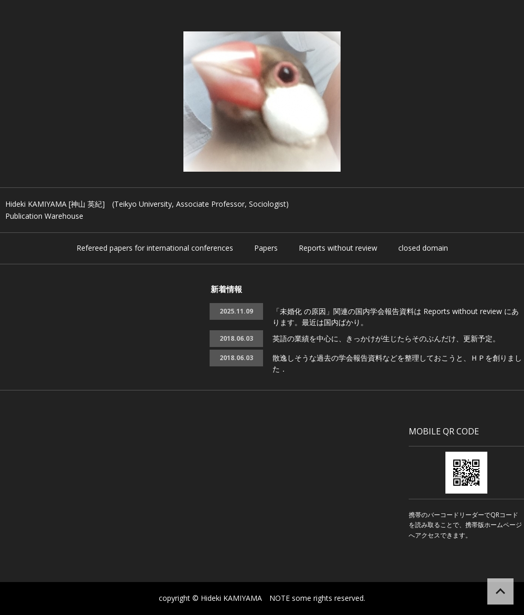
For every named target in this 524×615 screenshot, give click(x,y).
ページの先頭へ (500, 591)
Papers (266, 248)
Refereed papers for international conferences (155, 248)
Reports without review (338, 248)
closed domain (423, 248)
